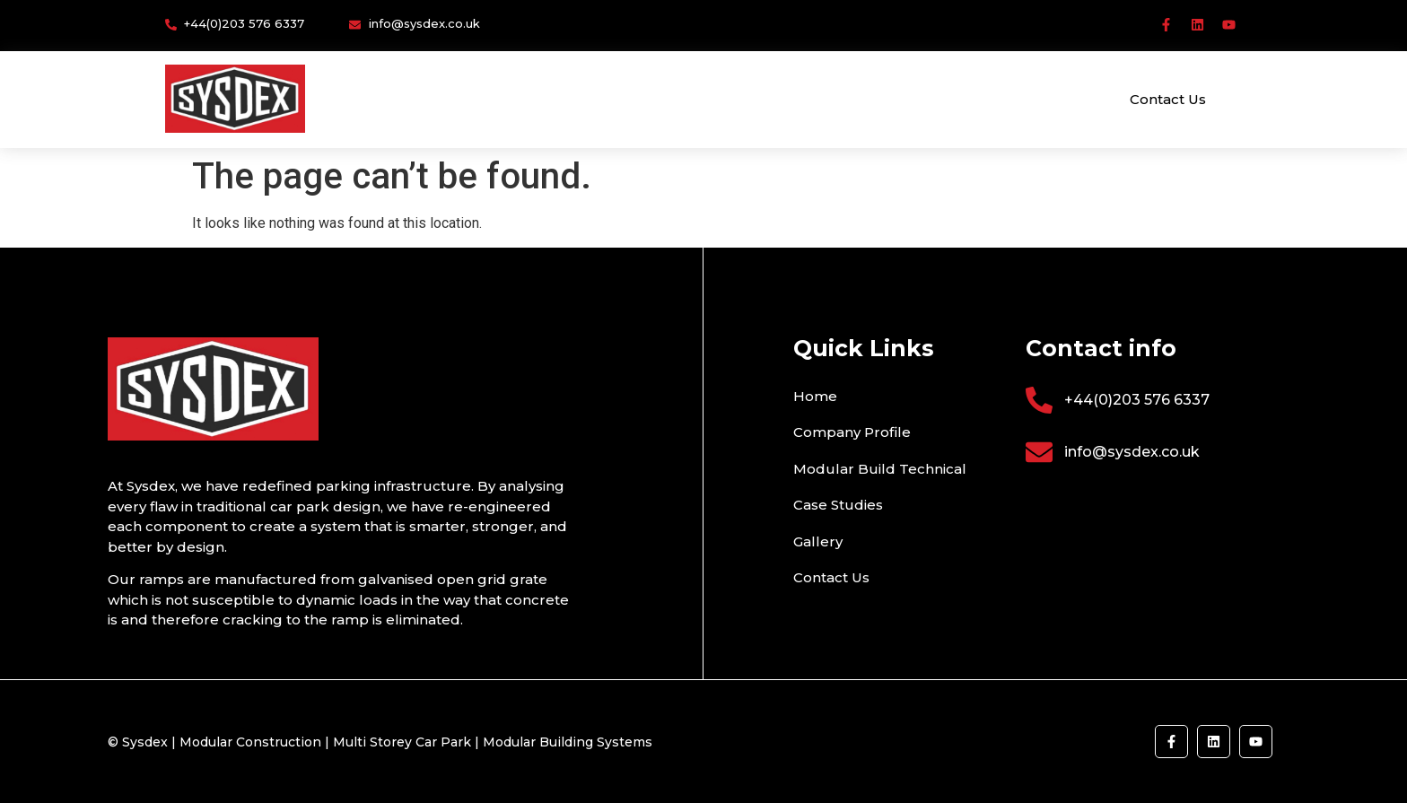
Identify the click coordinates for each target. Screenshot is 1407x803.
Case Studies (919, 98)
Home (505, 98)
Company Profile (604, 98)
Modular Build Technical (768, 98)
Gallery (1007, 98)
